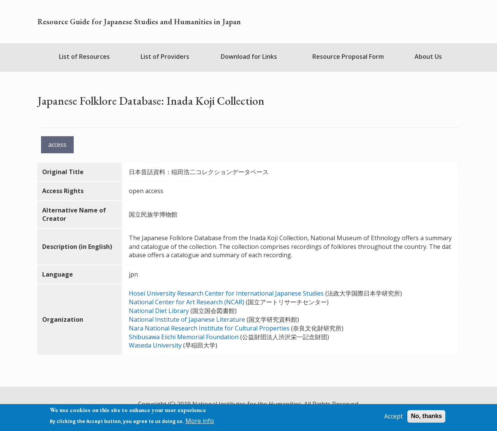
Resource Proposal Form (348, 56)
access (57, 144)
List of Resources (84, 56)
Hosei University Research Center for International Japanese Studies (227, 293)
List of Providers (165, 56)
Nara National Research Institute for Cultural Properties (209, 328)
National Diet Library (159, 311)
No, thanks (426, 416)
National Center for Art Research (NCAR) (186, 302)
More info (199, 421)
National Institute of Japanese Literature (187, 319)
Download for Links (249, 56)
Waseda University (155, 345)
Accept (393, 416)
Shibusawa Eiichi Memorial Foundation (184, 337)
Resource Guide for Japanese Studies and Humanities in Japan (139, 22)
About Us (428, 56)
